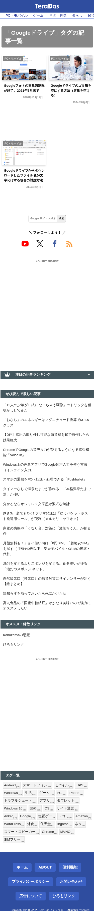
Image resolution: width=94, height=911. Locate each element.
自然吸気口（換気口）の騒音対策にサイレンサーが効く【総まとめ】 (47, 581)
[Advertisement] (47, 312)
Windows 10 (15, 808)
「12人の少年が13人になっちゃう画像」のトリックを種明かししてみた (47, 407)
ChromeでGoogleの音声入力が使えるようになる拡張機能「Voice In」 (46, 452)
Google (27, 816)
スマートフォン (37, 785)
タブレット (67, 801)
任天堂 (47, 824)
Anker (10, 816)
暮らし (77, 15)
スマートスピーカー (21, 832)
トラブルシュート (20, 801)
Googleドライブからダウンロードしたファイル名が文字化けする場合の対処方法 (24, 175)
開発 (35, 808)
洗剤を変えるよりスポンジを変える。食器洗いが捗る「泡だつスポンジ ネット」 (45, 566)
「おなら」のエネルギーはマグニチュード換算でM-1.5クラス (46, 422)
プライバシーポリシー (30, 881)
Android (12, 785)
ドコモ (65, 816)
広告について (30, 896)
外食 (32, 824)
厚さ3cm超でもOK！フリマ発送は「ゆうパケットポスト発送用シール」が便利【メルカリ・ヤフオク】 (45, 516)
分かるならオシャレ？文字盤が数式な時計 (36, 504)
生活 (30, 793)
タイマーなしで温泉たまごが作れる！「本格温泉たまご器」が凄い (47, 491)
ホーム (22, 867)
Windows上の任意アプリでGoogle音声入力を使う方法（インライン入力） (45, 467)
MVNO (67, 832)
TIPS (81, 785)
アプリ (46, 801)
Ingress (64, 824)
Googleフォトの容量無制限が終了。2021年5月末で (24, 88)
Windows (13, 793)
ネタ (80, 824)
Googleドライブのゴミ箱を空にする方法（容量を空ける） (71, 90)
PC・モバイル (17, 15)
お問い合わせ (71, 881)
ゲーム (38, 15)
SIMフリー (14, 840)
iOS (48, 808)
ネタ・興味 (57, 15)
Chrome (49, 832)
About (45, 867)
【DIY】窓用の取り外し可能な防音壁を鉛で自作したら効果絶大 (46, 437)
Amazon (83, 816)
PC (61, 793)
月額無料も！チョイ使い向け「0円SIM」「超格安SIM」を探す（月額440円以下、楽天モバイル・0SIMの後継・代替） (47, 548)
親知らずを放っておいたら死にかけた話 (34, 593)
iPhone (76, 793)
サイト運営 (67, 808)
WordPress (14, 824)
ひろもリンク (13, 644)
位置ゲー (46, 816)
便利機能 (69, 867)
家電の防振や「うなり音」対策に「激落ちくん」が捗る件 (47, 531)
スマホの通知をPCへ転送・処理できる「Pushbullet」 (45, 479)
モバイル (64, 785)
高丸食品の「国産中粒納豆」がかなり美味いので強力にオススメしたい (47, 605)
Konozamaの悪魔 (16, 635)
